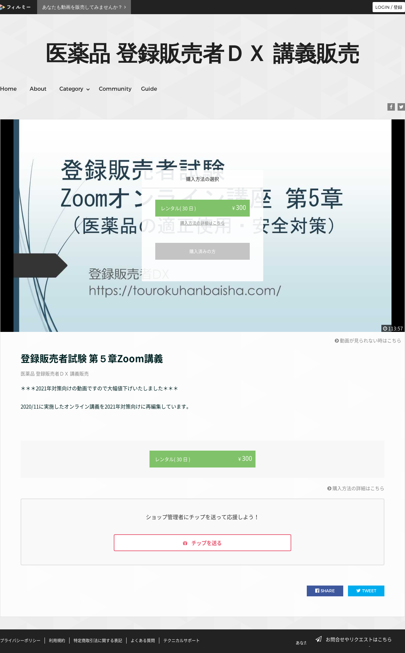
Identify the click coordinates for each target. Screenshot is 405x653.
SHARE (325, 591)
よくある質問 (143, 640)
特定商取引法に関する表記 (98, 640)
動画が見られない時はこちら (368, 340)
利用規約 (57, 640)
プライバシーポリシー (20, 640)
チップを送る (202, 543)
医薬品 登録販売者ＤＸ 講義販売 (55, 373)
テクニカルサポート (181, 640)
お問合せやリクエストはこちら (356, 639)
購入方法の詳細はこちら (202, 223)
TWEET (366, 591)
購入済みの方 (202, 251)
